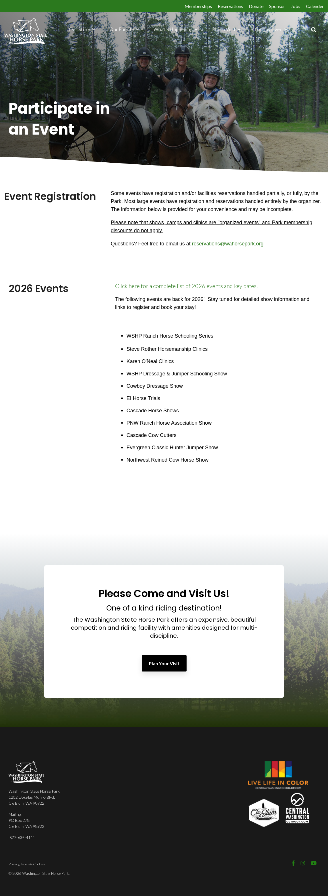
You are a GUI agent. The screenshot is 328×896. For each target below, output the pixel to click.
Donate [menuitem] (256, 6)
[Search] (313, 30)
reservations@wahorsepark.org (227, 244)
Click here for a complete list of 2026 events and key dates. (186, 285)
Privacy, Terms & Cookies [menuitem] (27, 864)
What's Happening (173, 29)
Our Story (80, 29)
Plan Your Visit (164, 663)
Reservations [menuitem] (230, 6)
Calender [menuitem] (315, 6)
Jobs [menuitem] (295, 6)
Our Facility (122, 29)
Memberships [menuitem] (198, 6)
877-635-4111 (22, 837)
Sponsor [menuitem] (277, 6)
